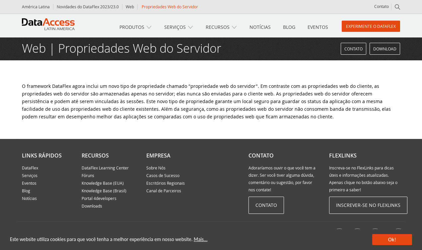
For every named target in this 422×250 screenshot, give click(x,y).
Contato (381, 6)
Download (384, 48)
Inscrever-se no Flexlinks (368, 205)
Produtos (131, 27)
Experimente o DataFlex (371, 26)
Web (130, 6)
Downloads (92, 206)
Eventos (318, 27)
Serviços (175, 27)
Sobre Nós (156, 167)
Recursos (218, 27)
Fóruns (88, 175)
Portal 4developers (99, 198)
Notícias (260, 27)
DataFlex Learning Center (105, 167)
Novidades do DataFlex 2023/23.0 (88, 6)
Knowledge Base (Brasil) (104, 190)
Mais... (200, 239)
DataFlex (30, 167)
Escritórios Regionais (165, 183)
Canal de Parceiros (163, 190)
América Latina (36, 6)
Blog (289, 27)
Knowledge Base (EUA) (103, 183)
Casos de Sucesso (162, 175)
